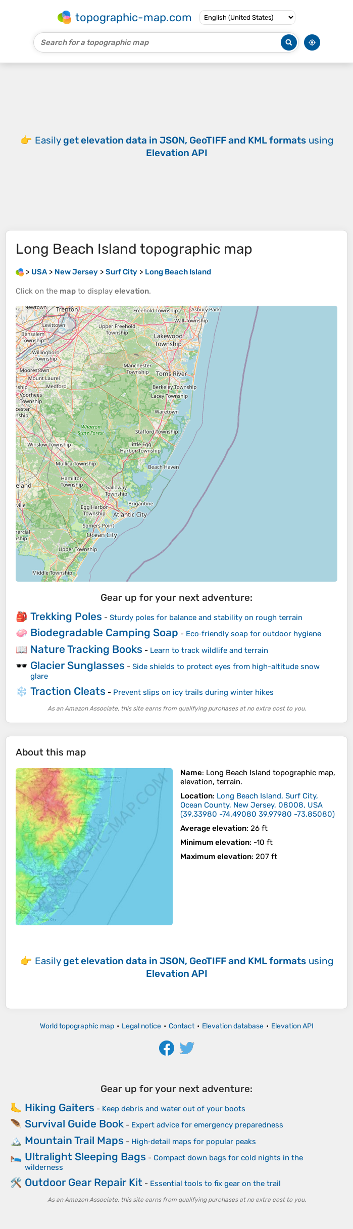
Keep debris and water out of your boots (173, 1108)
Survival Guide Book (74, 1123)
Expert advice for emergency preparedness (207, 1124)
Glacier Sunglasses (77, 665)
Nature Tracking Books (86, 649)
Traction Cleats (68, 691)
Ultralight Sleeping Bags (85, 1156)
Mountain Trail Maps (74, 1140)
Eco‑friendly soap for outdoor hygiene (253, 633)
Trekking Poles (66, 616)
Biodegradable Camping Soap (104, 632)
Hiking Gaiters (59, 1107)
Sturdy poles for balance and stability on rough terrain (206, 617)
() (257, 805)
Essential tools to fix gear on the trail (215, 1183)
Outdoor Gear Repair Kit (83, 1182)
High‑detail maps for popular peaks (193, 1141)
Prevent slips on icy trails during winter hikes (193, 692)
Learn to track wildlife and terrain (209, 650)
